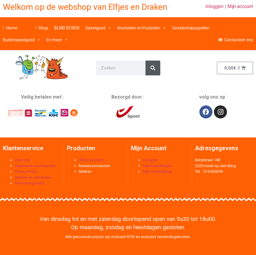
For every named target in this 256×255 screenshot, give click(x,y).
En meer (57, 37)
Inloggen (214, 6)
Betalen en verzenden (33, 177)
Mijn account (240, 6)
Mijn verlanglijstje (157, 171)
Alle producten (91, 160)
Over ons (22, 160)
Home (11, 25)
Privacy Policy (26, 171)
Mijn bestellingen (157, 166)
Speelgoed (98, 25)
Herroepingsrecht (30, 183)
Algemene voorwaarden (35, 166)
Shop (43, 25)
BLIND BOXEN (66, 25)
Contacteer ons (238, 37)
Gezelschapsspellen (190, 25)
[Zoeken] (152, 68)
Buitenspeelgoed (22, 37)
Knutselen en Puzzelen (141, 25)
